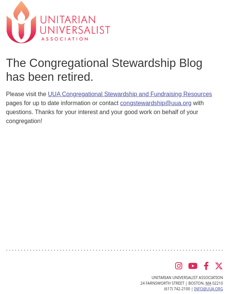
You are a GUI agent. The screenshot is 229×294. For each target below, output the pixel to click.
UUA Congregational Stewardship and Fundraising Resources (130, 94)
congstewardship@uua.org (156, 103)
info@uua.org (208, 288)
